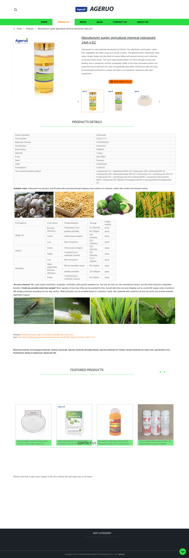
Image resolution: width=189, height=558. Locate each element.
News (83, 26)
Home (44, 26)
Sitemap (121, 554)
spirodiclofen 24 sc (162, 350)
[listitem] (94, 100)
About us (142, 26)
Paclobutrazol (18, 353)
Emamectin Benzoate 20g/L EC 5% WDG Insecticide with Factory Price (46, 335)
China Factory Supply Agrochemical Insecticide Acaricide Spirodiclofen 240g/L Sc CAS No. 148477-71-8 (56, 337)
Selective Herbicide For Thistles (112, 350)
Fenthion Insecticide (59, 350)
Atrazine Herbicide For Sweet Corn (140, 350)
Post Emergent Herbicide (40, 350)
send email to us (120, 81)
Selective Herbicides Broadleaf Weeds (83, 350)
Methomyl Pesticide (21, 350)
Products (63, 26)
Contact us (120, 26)
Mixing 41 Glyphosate (34, 353)
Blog (100, 26)
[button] (15, 10)
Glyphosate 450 (49, 353)
